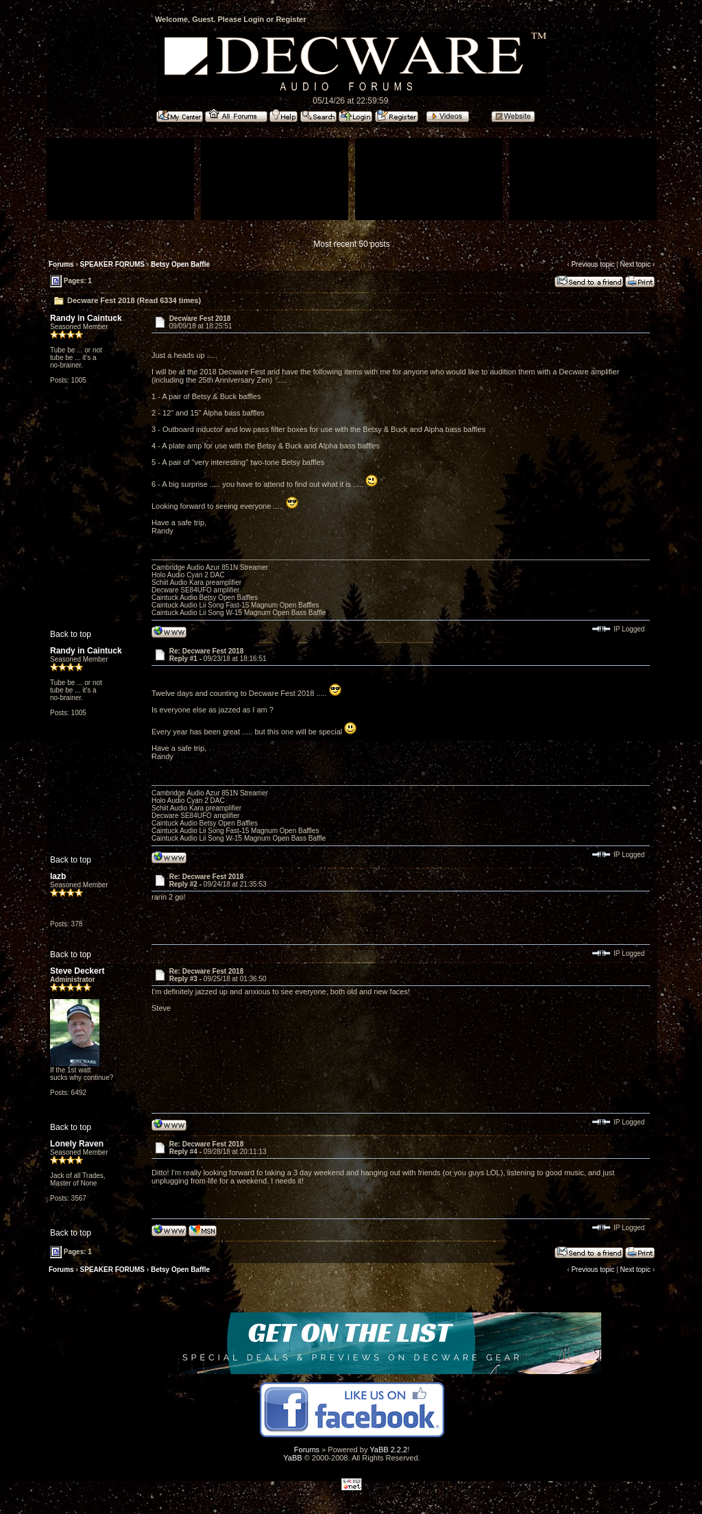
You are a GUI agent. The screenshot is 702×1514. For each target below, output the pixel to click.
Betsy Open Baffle (180, 264)
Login (253, 19)
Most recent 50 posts (351, 244)
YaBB (292, 1458)
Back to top (70, 634)
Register (291, 19)
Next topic (635, 264)
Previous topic (592, 264)
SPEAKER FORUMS (112, 264)
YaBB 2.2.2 (388, 1449)
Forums (61, 264)
